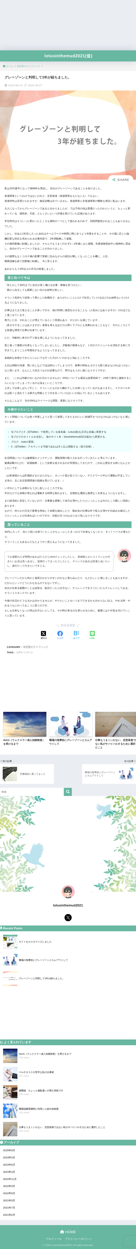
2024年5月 (9, 1157)
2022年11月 (10, 1179)
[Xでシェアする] (44, 635)
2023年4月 (9, 1171)
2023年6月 (9, 1164)
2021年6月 (9, 1214)
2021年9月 (9, 1200)
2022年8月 (9, 1193)
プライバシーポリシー (78, 1238)
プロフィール (54, 1238)
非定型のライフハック (35, 647)
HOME (68, 1232)
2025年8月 (9, 1150)
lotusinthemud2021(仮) (68, 56)
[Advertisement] (68, 25)
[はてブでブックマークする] (76, 635)
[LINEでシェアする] (92, 635)
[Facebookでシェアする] (60, 635)
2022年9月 (9, 1186)
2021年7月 (9, 1207)
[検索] (68, 792)
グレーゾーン (25, 652)
